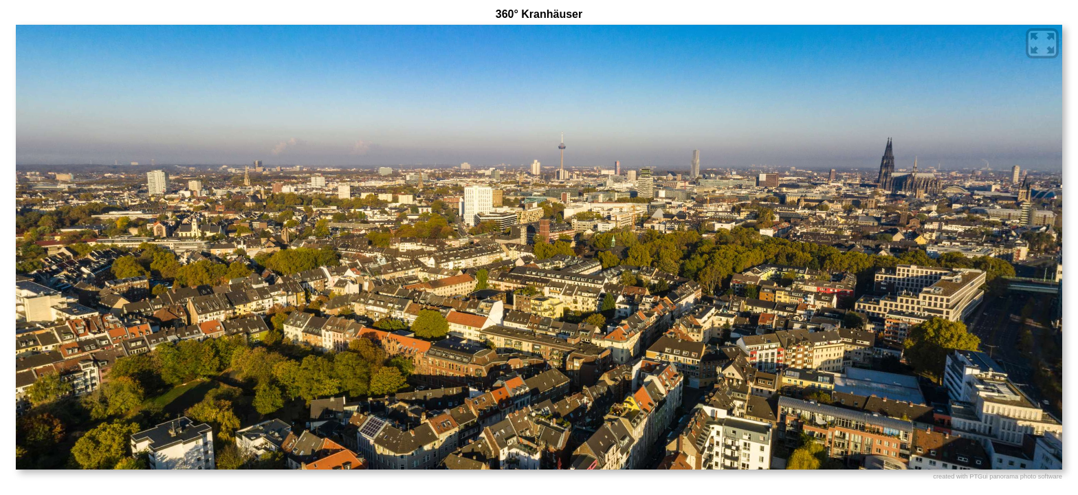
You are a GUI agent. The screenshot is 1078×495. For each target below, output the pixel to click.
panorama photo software (1025, 476)
